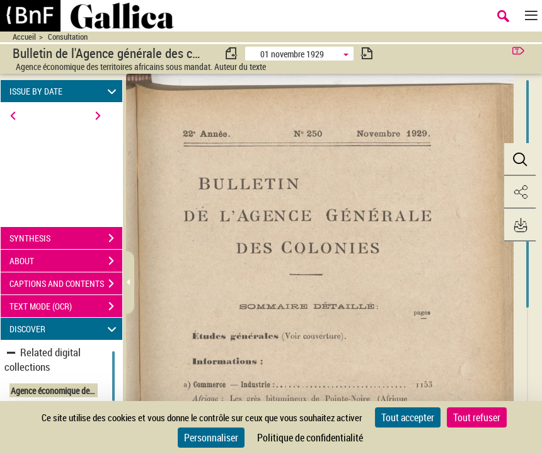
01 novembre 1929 (292, 54)
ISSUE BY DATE (64, 91)
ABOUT (65, 261)
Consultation (68, 37)
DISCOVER (64, 329)
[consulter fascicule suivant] (367, 53)
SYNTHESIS (65, 238)
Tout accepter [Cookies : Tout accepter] (407, 417)
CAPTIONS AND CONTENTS (65, 284)
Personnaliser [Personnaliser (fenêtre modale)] (211, 438)
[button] (520, 159)
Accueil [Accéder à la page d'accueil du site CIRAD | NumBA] (24, 37)
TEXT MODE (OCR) (65, 306)
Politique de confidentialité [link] (310, 438)
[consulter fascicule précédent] (232, 53)
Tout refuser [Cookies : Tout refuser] (476, 417)
